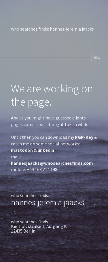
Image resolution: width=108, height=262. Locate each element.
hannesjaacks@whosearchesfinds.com (52, 163)
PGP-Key (84, 137)
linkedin (45, 150)
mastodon (22, 150)
